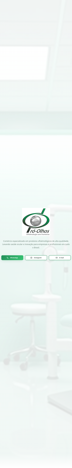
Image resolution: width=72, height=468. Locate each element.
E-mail (60, 258)
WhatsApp (12, 258)
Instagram (36, 258)
